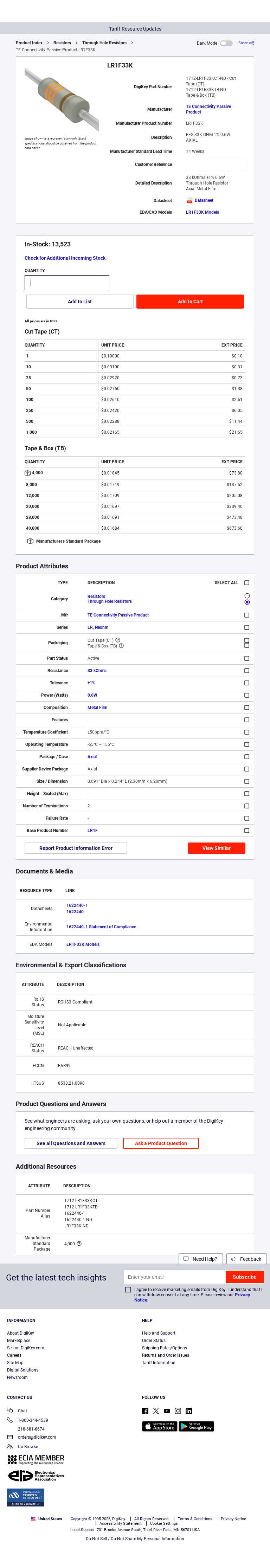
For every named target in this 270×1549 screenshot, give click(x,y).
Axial (92, 756)
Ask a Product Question (161, 1143)
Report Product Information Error (75, 848)
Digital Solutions (22, 1370)
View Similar (216, 848)
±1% (91, 682)
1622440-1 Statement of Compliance (101, 926)
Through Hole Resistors (104, 42)
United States (46, 1519)
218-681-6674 (26, 1429)
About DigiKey (20, 1333)
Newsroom (17, 1377)
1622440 (75, 911)
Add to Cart (190, 301)
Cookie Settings (164, 1523)
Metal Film (97, 707)
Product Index (29, 42)
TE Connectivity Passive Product (208, 109)
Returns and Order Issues (165, 1355)
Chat (17, 1411)
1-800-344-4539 (27, 1421)
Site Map (15, 1362)
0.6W (92, 695)
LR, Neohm (98, 627)
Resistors (62, 42)
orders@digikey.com (31, 1437)
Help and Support (158, 1333)
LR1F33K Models (202, 212)
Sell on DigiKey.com (25, 1347)
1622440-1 (77, 905)
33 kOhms (97, 670)
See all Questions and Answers (71, 1143)
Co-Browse (22, 1447)
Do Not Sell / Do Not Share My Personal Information (135, 1538)
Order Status (154, 1340)
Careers (14, 1355)
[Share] (246, 43)
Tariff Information (158, 1362)
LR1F (93, 830)
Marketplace (18, 1340)
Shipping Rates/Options (164, 1347)
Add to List (80, 301)
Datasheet (199, 200)
